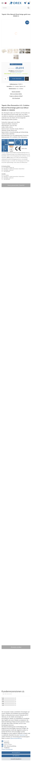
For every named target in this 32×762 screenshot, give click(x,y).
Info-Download (16, 98)
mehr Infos (24, 148)
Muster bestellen (16, 91)
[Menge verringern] (8, 79)
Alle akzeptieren (16, 752)
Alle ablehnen (16, 755)
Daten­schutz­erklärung (15, 738)
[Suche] (28, 7)
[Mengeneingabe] (5, 79)
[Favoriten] (25, 3)
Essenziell (6, 741)
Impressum (22, 735)
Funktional (6, 747)
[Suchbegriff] (14, 7)
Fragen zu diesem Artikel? (16, 96)
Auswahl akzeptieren (16, 759)
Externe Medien (8, 744)
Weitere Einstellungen (7, 749)
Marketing (6, 742)
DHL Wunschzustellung (10, 746)
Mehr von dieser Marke (16, 94)
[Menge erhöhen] (8, 78)
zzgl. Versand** (18, 72)
